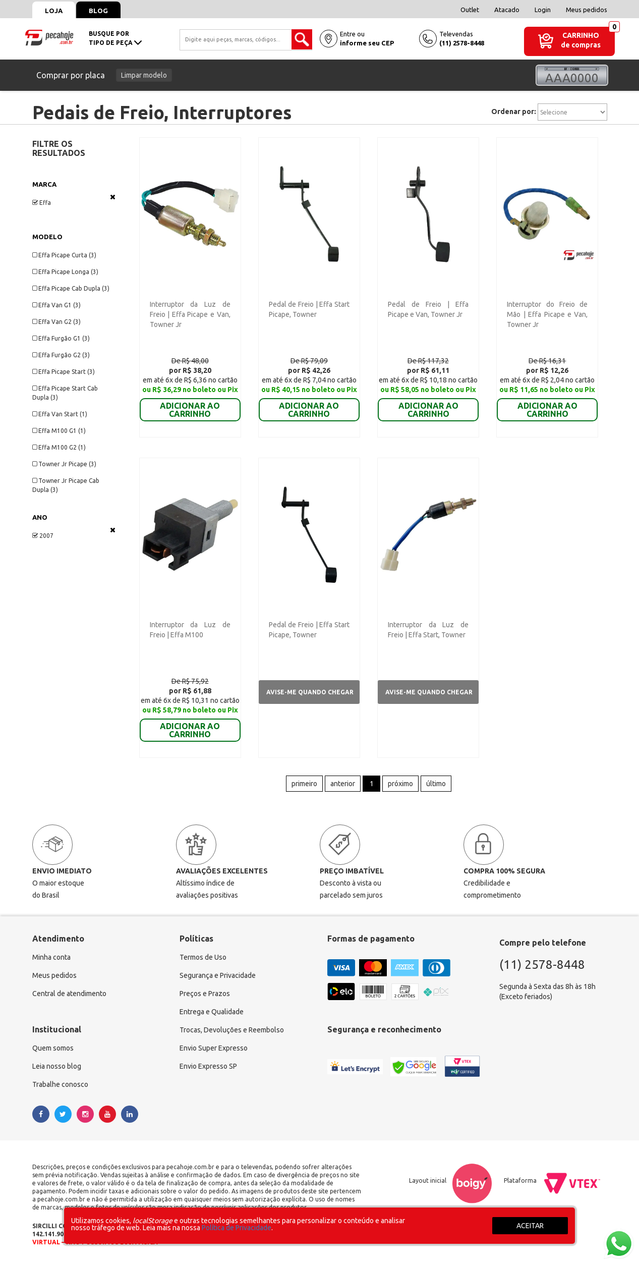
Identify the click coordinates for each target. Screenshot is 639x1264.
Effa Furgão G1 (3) (61, 338)
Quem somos (53, 1048)
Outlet (469, 9)
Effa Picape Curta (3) (64, 255)
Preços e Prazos (205, 994)
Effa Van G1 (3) (56, 305)
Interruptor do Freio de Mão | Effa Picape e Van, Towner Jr (547, 314)
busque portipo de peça (115, 38)
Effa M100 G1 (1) (59, 430)
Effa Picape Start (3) (63, 371)
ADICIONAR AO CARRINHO (190, 402)
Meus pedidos (586, 9)
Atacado (506, 9)
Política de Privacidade (236, 1228)
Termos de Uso (203, 957)
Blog (98, 10)
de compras (581, 44)
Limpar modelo (144, 75)
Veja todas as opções (112, 196)
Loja (54, 10)
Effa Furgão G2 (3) (61, 355)
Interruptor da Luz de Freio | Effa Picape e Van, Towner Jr (190, 314)
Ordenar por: (513, 111)
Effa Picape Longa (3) (65, 271)
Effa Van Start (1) (59, 414)
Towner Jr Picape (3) (64, 464)
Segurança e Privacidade (218, 975)
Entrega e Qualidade (212, 1012)
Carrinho (580, 35)
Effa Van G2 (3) (56, 321)
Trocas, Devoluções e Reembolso (232, 1030)
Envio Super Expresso (214, 1048)
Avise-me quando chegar (310, 692)
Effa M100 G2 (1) (59, 447)
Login (543, 9)
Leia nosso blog (56, 1066)
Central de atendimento (69, 994)
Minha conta (51, 957)
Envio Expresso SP (208, 1066)
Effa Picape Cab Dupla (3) (70, 288)
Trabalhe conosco (60, 1084)
